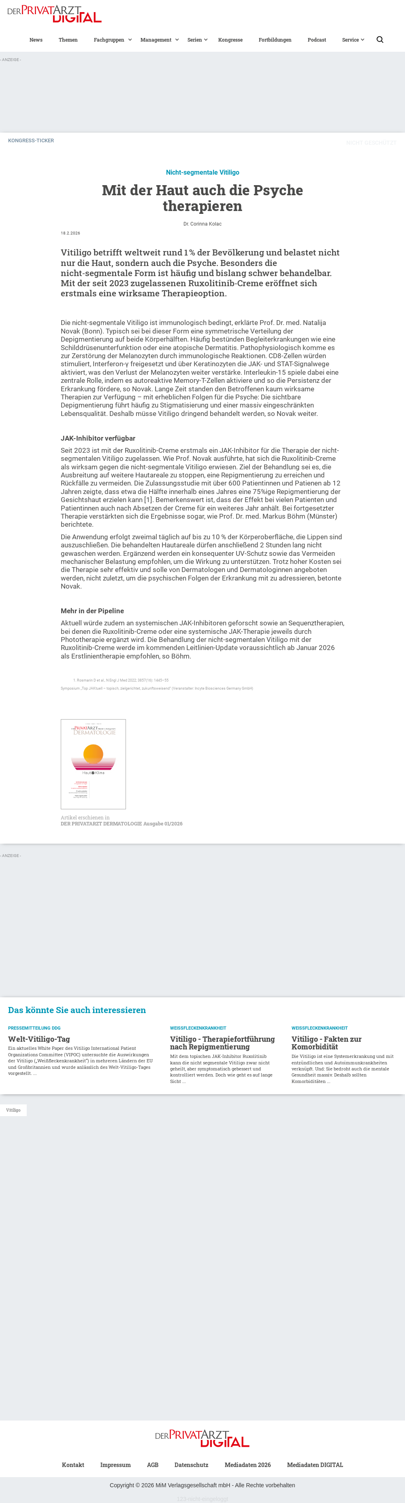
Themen (68, 39)
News (36, 39)
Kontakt (73, 1465)
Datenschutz (192, 1465)
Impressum (115, 1465)
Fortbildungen (275, 39)
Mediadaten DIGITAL (315, 1465)
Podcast (317, 39)
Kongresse (230, 39)
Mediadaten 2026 (248, 1465)
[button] (109, 39)
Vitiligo (13, 1110)
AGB (152, 1465)
